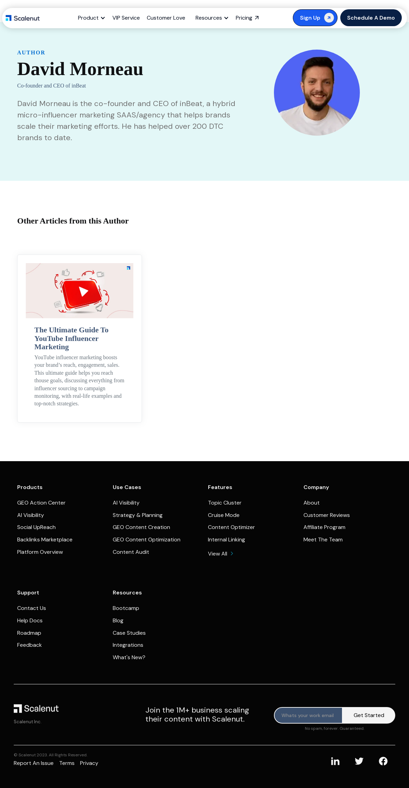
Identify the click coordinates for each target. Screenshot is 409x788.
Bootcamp (126, 608)
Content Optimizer (231, 527)
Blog (118, 620)
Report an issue (34, 763)
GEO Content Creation (141, 527)
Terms (67, 763)
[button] (93, 18)
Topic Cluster (225, 502)
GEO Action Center (41, 502)
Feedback (29, 645)
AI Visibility (30, 515)
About (311, 502)
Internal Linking (226, 539)
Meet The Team (323, 539)
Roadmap (29, 632)
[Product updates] (308, 715)
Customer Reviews (326, 515)
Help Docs (30, 620)
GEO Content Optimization (146, 539)
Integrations (128, 645)
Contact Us (31, 608)
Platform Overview (40, 552)
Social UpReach (36, 527)
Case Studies (129, 632)
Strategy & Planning (138, 515)
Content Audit (131, 552)
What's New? (129, 657)
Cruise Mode (224, 515)
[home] (22, 18)
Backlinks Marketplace (45, 539)
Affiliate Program (324, 527)
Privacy (89, 763)
